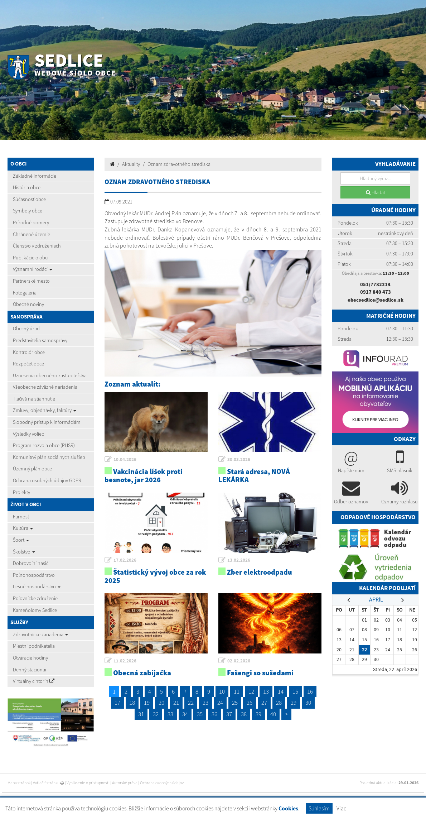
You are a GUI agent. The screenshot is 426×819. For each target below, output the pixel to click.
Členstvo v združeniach (37, 246)
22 (191, 703)
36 (214, 714)
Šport (21, 540)
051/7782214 (375, 284)
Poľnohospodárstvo (34, 575)
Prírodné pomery (31, 222)
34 (185, 714)
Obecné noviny (28, 304)
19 (147, 703)
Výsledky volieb (28, 434)
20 (161, 703)
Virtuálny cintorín (33, 681)
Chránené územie (31, 234)
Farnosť (21, 516)
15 (295, 691)
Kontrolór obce (29, 352)
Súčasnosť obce (29, 199)
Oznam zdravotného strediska (178, 164)
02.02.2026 (238, 661)
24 (220, 703)
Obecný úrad (26, 328)
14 (281, 691)
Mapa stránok (19, 782)
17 (117, 703)
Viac (341, 808)
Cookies (288, 808)
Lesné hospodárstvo (36, 586)
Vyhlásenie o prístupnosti (88, 782)
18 (132, 703)
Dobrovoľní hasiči (31, 563)
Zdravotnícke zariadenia (40, 634)
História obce (26, 187)
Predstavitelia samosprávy (40, 340)
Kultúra (23, 528)
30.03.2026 (238, 459)
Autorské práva (124, 782)
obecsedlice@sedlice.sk (375, 300)
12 (251, 691)
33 (170, 714)
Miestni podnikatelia (34, 646)
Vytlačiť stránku (48, 782)
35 (200, 714)
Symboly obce (27, 210)
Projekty (21, 492)
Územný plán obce (32, 468)
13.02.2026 (238, 560)
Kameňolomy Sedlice (35, 610)
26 (249, 703)
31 (141, 714)
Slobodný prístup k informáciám (47, 422)
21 (176, 703)
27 (264, 703)
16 (310, 691)
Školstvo (24, 552)
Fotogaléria (25, 292)
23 (205, 703)
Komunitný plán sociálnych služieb (49, 457)
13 (266, 691)
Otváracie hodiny (30, 658)
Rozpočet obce (28, 363)
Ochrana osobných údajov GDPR (47, 480)
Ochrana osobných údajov (162, 782)
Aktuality (131, 164)
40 (273, 714)
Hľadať (375, 192)
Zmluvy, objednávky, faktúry (44, 410)
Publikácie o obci (30, 257)
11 (236, 691)
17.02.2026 (124, 560)
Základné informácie (34, 176)
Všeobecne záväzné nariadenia (45, 387)
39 (258, 714)
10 (222, 691)
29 (293, 703)
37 (229, 714)
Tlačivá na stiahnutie (34, 399)
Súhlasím (319, 808)
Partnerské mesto (31, 281)
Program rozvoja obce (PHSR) (44, 445)
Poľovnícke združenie (35, 598)
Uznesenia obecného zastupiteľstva (50, 375)
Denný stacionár (30, 669)
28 (279, 703)
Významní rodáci (32, 269)
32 (156, 714)
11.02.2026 (124, 661)
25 (235, 703)
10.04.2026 (124, 459)
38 (244, 714)
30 (308, 703)
